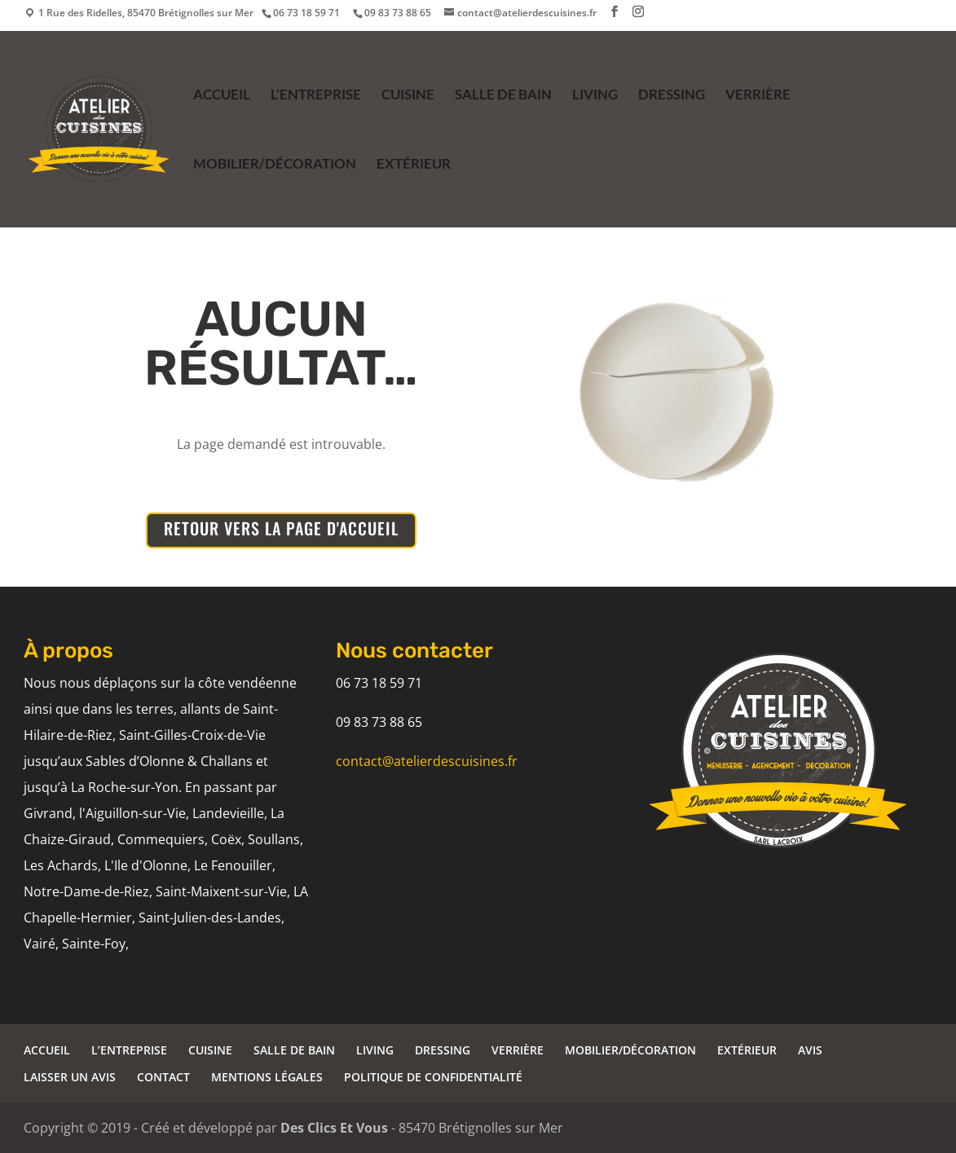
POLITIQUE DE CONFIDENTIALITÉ (433, 1077)
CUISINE (407, 96)
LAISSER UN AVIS (70, 1077)
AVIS (810, 1050)
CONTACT (163, 1077)
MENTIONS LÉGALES (267, 1077)
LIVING (595, 96)
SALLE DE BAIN (503, 96)
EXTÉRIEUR (414, 165)
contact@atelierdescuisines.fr (427, 761)
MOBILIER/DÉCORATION (274, 165)
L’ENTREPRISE (316, 96)
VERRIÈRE (758, 96)
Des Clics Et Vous (334, 1128)
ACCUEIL (221, 96)
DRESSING (671, 96)
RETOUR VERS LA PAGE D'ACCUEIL (281, 528)
